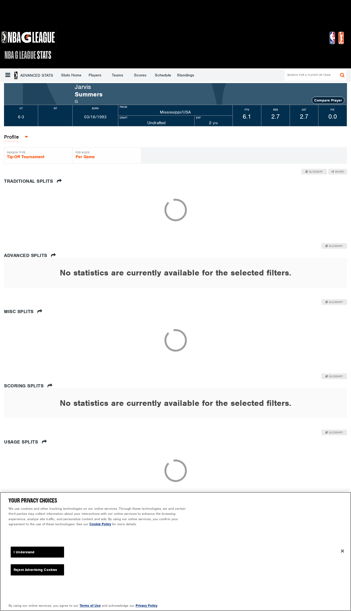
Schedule (120, 75)
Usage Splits (25, 442)
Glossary (314, 171)
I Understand (24, 552)
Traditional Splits (33, 181)
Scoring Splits (28, 386)
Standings (142, 75)
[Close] (342, 551)
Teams (74, 75)
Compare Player (328, 100)
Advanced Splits (30, 255)
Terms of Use (90, 605)
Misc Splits (23, 311)
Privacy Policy (146, 605)
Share (338, 171)
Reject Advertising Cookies (35, 569)
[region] (175, 551)
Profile (11, 137)
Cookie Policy (100, 524)
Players (52, 75)
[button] (7, 75)
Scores (97, 75)
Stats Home (28, 75)
